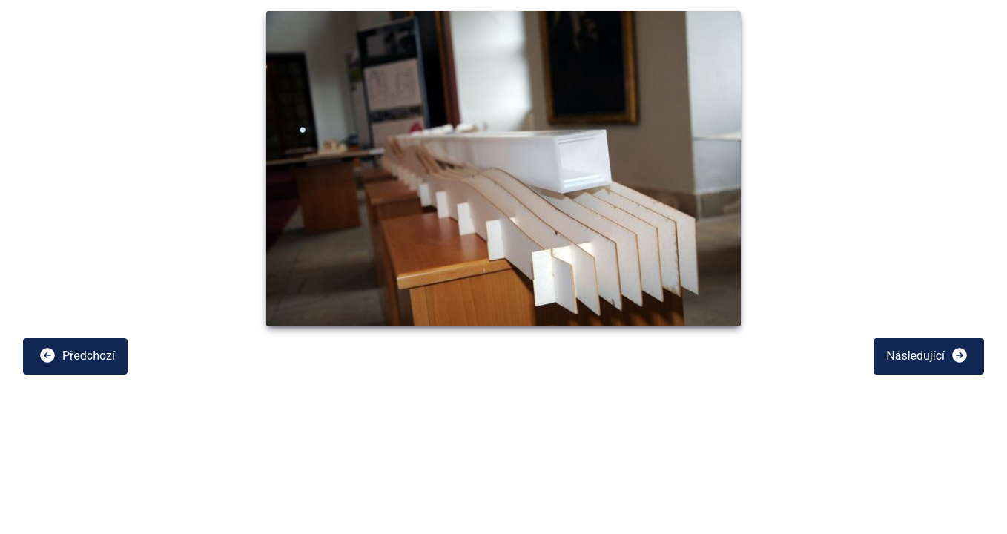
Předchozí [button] (77, 355)
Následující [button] (927, 355)
